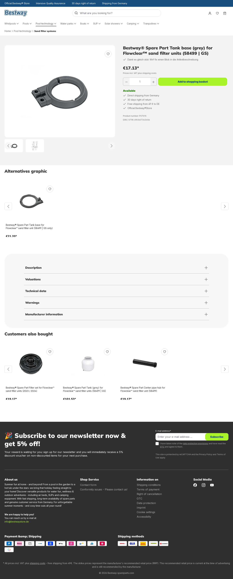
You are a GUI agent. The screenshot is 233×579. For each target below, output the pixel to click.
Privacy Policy (205, 454)
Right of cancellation (149, 494)
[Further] (111, 145)
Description (33, 267)
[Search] (76, 13)
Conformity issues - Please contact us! (103, 489)
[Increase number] (153, 82)
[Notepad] (217, 13)
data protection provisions (195, 443)
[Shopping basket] (224, 13)
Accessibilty (144, 516)
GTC (162, 447)
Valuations (33, 279)
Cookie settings (146, 512)
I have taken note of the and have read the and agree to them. (193, 445)
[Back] (8, 145)
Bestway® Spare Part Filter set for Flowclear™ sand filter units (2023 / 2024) (30, 389)
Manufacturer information (44, 314)
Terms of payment (148, 489)
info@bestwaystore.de (17, 521)
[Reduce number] (126, 82)
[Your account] (210, 13)
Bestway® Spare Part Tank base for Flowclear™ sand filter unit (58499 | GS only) (29, 226)
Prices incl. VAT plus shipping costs (139, 73)
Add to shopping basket (193, 81)
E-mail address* (163, 431)
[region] (59, 98)
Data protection (146, 503)
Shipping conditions (149, 485)
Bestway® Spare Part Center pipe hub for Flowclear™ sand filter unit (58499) (143, 389)
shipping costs (37, 563)
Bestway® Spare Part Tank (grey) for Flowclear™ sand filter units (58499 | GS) (84, 389)
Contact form (88, 485)
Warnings (32, 302)
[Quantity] (140, 82)
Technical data (35, 291)
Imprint (141, 507)
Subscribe (216, 436)
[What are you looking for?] (120, 13)
